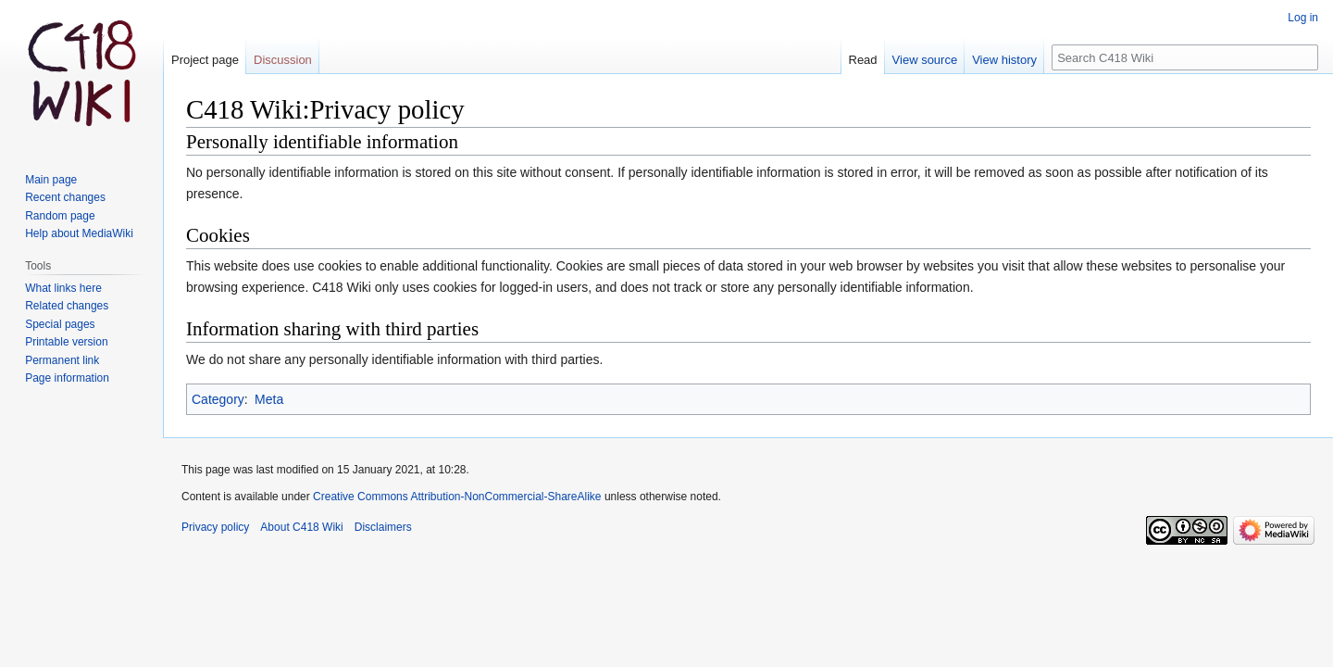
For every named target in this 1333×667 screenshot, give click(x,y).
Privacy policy (215, 527)
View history (1004, 60)
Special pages (59, 324)
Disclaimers (383, 527)
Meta (269, 399)
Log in (1303, 17)
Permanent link (62, 360)
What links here (63, 288)
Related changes (66, 305)
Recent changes (65, 197)
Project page (205, 60)
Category (218, 399)
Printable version (66, 341)
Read (863, 60)
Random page (59, 215)
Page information (67, 377)
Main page (51, 179)
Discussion (283, 60)
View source (925, 60)
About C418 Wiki (301, 527)
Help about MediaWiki (79, 233)
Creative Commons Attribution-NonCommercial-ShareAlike (457, 496)
